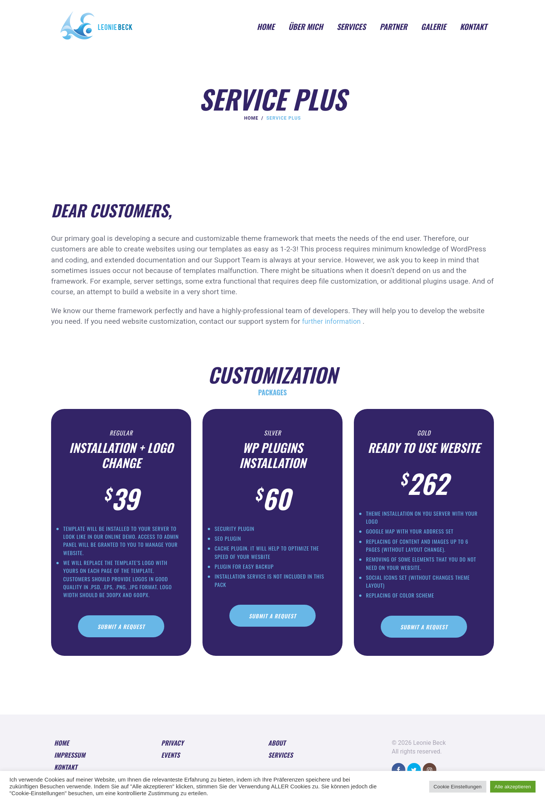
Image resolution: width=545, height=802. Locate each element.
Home (251, 118)
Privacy (173, 749)
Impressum (70, 763)
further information (334, 321)
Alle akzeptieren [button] (513, 787)
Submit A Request (121, 630)
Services (281, 763)
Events (171, 763)
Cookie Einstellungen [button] (459, 787)
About (277, 749)
